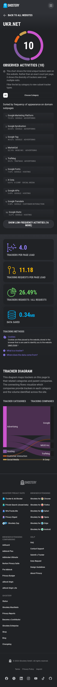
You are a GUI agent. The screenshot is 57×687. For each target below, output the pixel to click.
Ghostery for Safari (39, 511)
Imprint (39, 669)
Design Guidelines (37, 567)
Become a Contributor (11, 620)
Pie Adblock (7, 570)
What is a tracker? (13, 350)
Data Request (35, 561)
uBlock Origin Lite (9, 588)
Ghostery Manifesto (10, 607)
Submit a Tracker (37, 555)
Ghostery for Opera (39, 517)
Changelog (6, 644)
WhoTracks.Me (10, 511)
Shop (4, 632)
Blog (4, 638)
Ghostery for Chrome (40, 498)
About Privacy (36, 573)
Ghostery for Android (40, 529)
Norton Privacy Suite (10, 563)
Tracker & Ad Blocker (12, 498)
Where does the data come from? (20, 355)
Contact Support (37, 549)
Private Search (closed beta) (14, 505)
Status (5, 601)
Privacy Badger (8, 576)
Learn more (13, 345)
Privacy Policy (28, 669)
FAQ (32, 543)
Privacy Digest (9, 517)
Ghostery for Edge (39, 523)
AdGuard (6, 545)
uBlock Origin (7, 582)
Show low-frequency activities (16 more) (28, 224)
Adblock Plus (7, 551)
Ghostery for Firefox (40, 505)
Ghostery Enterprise (10, 626)
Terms (17, 669)
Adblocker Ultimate (10, 557)
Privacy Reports (8, 613)
